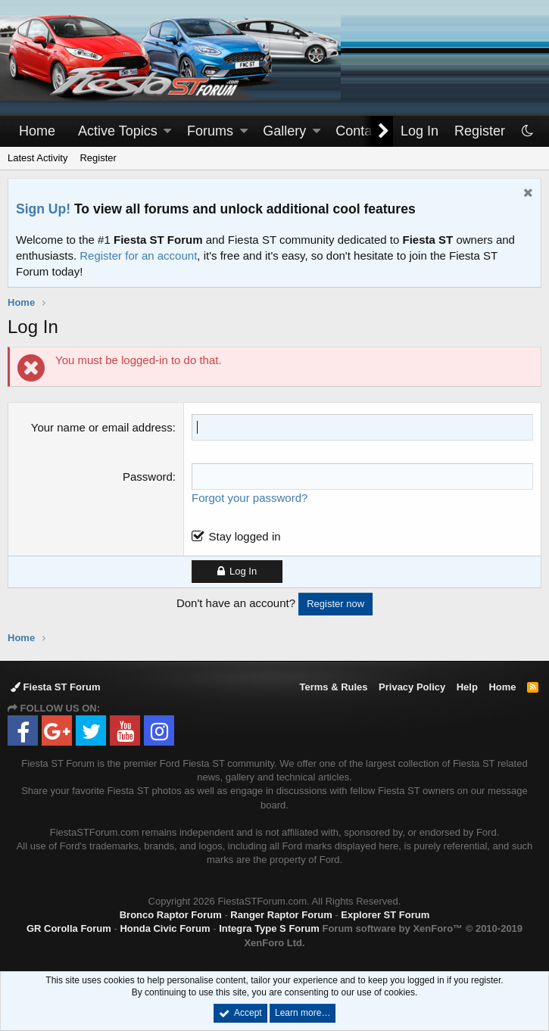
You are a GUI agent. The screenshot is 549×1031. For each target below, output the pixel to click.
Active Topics (118, 131)
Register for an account (138, 255)
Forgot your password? (249, 497)
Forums (210, 131)
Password (148, 476)
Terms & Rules (333, 687)
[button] (167, 131)
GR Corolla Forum (69, 928)
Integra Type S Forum (269, 928)
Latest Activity (37, 158)
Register (98, 158)
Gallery (284, 131)
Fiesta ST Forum (55, 687)
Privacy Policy (412, 687)
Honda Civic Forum (165, 928)
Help (467, 687)
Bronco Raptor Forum (171, 914)
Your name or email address (102, 427)
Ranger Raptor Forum (281, 914)
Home (37, 131)
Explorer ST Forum (385, 914)
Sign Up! (43, 208)
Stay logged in (244, 536)
